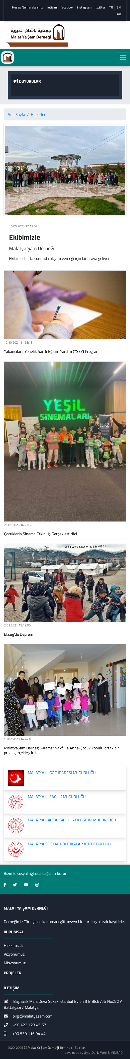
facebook (67, 7)
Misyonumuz (15, 963)
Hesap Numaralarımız (27, 7)
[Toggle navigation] (123, 57)
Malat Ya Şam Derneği (43, 1047)
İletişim (52, 7)
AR (119, 14)
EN (119, 7)
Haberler (38, 114)
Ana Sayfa (16, 114)
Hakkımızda (14, 945)
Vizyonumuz (14, 954)
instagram (84, 7)
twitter (100, 7)
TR (111, 7)
